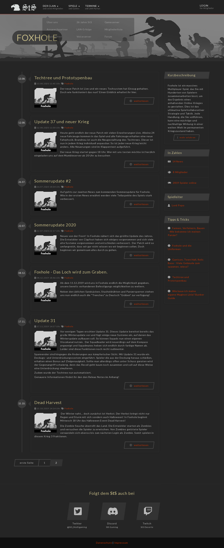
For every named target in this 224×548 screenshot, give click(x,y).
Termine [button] (92, 7)
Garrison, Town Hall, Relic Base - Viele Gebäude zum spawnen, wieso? (186, 263)
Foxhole (69, 83)
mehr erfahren (186, 137)
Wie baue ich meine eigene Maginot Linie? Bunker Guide (186, 295)
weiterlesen (139, 100)
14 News (178, 161)
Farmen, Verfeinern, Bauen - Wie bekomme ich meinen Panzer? (186, 232)
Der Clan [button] (53, 7)
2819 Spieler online (185, 182)
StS (113, 493)
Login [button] (207, 7)
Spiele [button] (74, 7)
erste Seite (27, 462)
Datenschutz (104, 542)
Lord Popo (178, 205)
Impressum (121, 542)
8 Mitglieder (180, 172)
